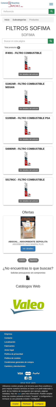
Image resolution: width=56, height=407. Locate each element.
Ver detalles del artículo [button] (28, 74)
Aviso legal (9, 350)
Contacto (8, 338)
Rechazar (27, 404)
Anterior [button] (22, 260)
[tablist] (28, 239)
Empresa (8, 334)
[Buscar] (52, 11)
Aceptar (15, 404)
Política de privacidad (13, 354)
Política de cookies (12, 358)
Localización (9, 342)
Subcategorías (19, 20)
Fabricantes (9, 346)
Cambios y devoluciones (15, 366)
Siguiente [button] (33, 260)
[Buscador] (25, 11)
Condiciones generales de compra (19, 362)
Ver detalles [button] (28, 248)
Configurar (39, 404)
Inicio (6, 20)
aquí (19, 394)
